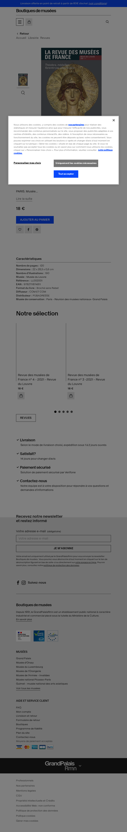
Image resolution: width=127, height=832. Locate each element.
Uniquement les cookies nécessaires (76, 163)
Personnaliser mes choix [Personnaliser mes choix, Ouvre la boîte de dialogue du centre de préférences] (27, 163)
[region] (63, 150)
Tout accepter (66, 174)
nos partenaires (76, 125)
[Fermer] (114, 120)
